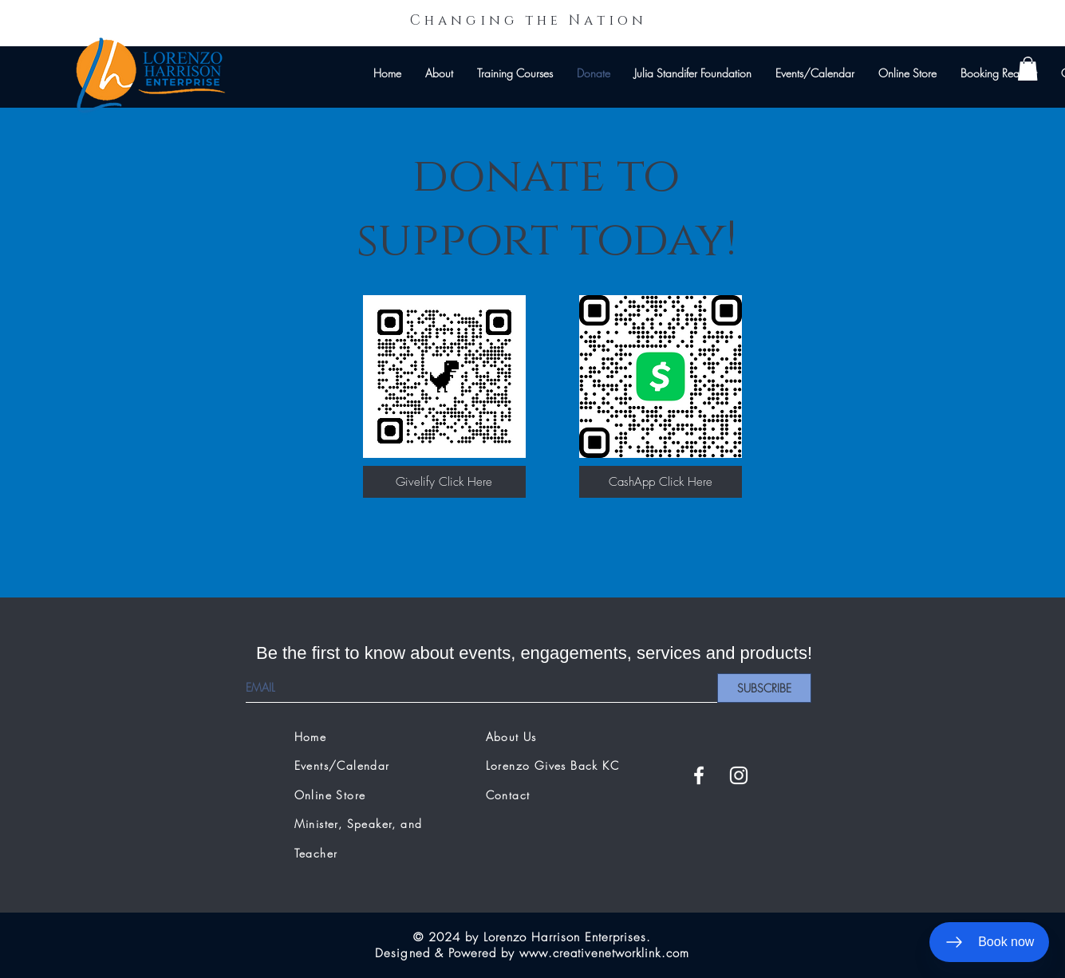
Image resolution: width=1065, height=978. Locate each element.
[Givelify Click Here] (444, 482)
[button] (1028, 69)
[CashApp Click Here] (660, 482)
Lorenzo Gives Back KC (552, 765)
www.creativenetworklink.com (603, 953)
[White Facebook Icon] (699, 775)
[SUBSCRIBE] (764, 688)
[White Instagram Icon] (739, 775)
